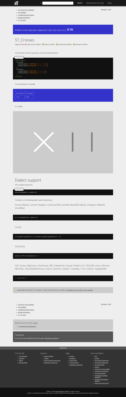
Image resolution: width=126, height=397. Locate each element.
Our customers (23, 356)
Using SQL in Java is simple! (102, 369)
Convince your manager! (101, 371)
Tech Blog (21, 358)
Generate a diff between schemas (101, 380)
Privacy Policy (73, 360)
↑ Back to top (63, 348)
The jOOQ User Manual (26, 10)
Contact (46, 358)
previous (104, 9)
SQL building (22, 12)
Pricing (95, 2)
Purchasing (72, 358)
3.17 (63, 30)
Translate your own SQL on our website (79, 290)
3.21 (44, 30)
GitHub (21, 360)
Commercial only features (27, 326)
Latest (40, 30)
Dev (30, 30)
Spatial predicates (24, 18)
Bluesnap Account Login (51, 362)
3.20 (49, 30)
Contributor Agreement (76, 365)
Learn (79, 2)
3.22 (34, 30)
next (109, 9)
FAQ (96, 356)
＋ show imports (19, 57)
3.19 (54, 30)
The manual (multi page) (101, 362)
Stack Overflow (23, 362)
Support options (48, 356)
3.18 (59, 30)
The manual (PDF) (99, 365)
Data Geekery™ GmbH (62, 391)
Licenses (71, 356)
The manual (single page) (102, 360)
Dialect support (28, 180)
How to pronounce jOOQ (102, 383)
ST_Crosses (22, 20)
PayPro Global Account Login (52, 360)
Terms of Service (74, 362)
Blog (110, 2)
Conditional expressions (26, 15)
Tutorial (97, 358)
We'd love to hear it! (52, 338)
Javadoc (97, 367)
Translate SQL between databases (101, 376)
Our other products (100, 373)
